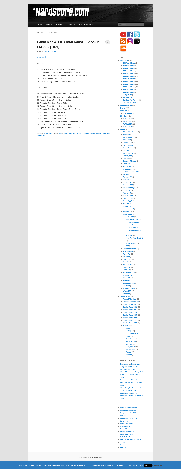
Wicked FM (127, 291)
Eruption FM (128, 169)
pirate (79, 133)
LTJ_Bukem (130, 347)
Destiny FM (127, 156)
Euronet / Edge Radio (131, 172)
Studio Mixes (125, 296)
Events (123, 108)
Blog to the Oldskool (128, 410)
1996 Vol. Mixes (129, 84)
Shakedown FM (129, 272)
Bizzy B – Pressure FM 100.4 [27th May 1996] (131, 382)
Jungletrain (127, 95)
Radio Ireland (131, 243)
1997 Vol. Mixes (129, 87)
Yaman (125, 325)
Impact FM (127, 206)
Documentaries (126, 105)
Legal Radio (127, 214)
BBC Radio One (132, 219)
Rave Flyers (60, 24)
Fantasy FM (127, 177)
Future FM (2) (128, 196)
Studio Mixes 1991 (130, 304)
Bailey (128, 328)
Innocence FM (128, 209)
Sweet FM (127, 280)
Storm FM (127, 278)
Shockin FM (48, 133)
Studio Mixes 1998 (130, 323)
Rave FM (126, 257)
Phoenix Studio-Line (131, 302)
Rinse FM (126, 267)
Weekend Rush (129, 288)
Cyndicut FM (128, 145)
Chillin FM (127, 140)
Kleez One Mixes (126, 424)
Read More (157, 465)
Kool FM (126, 211)
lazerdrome (127, 113)
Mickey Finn (130, 349)
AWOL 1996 (127, 127)
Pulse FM (126, 254)
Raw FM (126, 262)
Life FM (126, 246)
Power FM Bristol (129, 249)
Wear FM (126, 286)
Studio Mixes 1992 (130, 307)
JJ (121, 372)
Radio (93, 133)
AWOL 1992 (127, 119)
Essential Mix (134, 222)
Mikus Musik (125, 426)
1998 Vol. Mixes (129, 89)
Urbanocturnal (125, 445)
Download (41, 57)
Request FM (127, 264)
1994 (60, 133)
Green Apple (128, 201)
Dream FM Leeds (129, 161)
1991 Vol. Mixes (129, 71)
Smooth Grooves (129, 103)
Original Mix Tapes (130, 100)
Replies (41, 135)
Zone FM (126, 294)
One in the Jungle (135, 230)
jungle (65, 133)
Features (123, 111)
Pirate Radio (86, 133)
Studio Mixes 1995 (130, 315)
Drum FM (126, 164)
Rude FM (126, 270)
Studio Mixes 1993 (130, 310)
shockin (99, 133)
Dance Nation (128, 148)
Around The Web (129, 299)
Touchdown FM (129, 283)
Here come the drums (128, 418)
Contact (49, 24)
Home (40, 24)
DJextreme (124, 364)
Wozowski (124, 447)
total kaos (106, 133)
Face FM (126, 174)
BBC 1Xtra (130, 217)
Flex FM (126, 180)
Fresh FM (126, 190)
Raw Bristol (127, 259)
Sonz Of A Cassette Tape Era (131, 439)
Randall (129, 355)
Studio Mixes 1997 (130, 320)
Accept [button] (147, 465)
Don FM (126, 158)
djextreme (124, 60)
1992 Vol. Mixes (129, 73)
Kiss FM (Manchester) (134, 238)
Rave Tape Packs (126, 434)
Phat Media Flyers (127, 431)
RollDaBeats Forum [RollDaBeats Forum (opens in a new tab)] (86, 24)
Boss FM (126, 134)
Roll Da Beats (125, 437)
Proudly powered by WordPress (90, 457)
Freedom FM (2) (129, 188)
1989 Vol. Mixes (129, 66)
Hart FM (126, 203)
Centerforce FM (129, 137)
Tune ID (123, 442)
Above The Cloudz (130, 132)
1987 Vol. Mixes (129, 63)
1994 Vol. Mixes (129, 79)
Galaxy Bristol (128, 198)
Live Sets (123, 116)
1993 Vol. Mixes (129, 76)
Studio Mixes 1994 (130, 312)
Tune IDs (72, 24)
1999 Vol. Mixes (129, 92)
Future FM (127, 193)
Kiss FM (129, 235)
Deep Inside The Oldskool (130, 413)
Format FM (127, 182)
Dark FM (126, 150)
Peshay (129, 352)
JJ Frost (129, 344)
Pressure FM (128, 251)
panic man (72, 133)
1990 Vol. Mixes (129, 68)
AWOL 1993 (127, 121)
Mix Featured (128, 97)
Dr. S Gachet (130, 339)
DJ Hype (129, 331)
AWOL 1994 (127, 124)
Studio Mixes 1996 (130, 318)
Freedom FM (128, 185)
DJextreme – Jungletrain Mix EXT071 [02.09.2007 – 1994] (130, 366)
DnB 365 (123, 416)
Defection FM (128, 153)
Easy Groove (131, 341)
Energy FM (127, 166)
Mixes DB (124, 429)
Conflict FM (127, 142)
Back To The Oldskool (128, 408)
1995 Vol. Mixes (129, 81)
